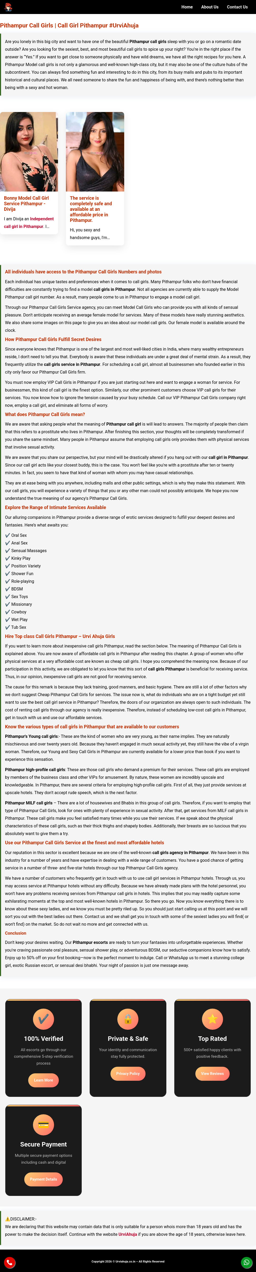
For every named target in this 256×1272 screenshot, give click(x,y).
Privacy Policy (128, 1073)
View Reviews (212, 1073)
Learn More (43, 1080)
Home (187, 7)
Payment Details (43, 1179)
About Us (210, 7)
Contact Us (237, 7)
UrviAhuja (128, 1234)
